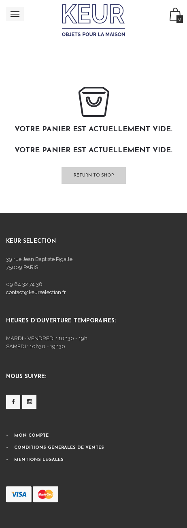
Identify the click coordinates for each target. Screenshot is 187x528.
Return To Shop (94, 175)
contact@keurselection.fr (36, 292)
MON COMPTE (31, 435)
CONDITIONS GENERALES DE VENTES (59, 448)
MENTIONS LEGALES (39, 460)
